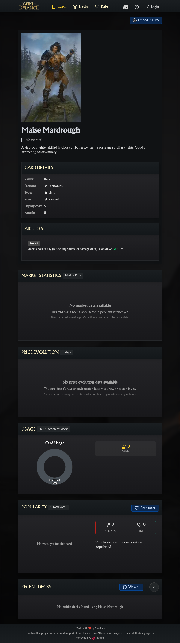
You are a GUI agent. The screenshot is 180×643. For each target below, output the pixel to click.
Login (152, 7)
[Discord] (125, 7)
